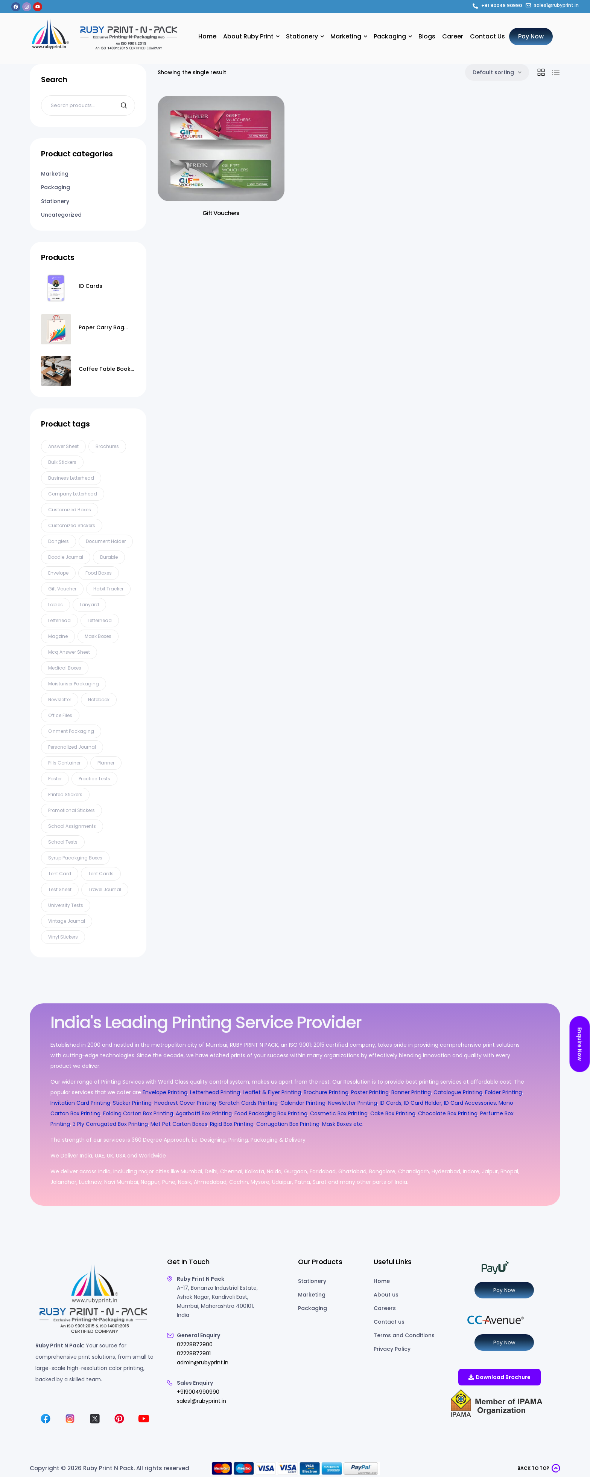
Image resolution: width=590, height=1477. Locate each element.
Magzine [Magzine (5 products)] (58, 636)
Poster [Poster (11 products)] (55, 778)
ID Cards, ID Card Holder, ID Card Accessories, (438, 1103)
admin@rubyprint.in (202, 1362)
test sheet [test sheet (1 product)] (59, 889)
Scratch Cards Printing (248, 1103)
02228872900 (195, 1344)
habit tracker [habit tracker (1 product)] (108, 589)
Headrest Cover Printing (185, 1103)
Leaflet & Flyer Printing (272, 1092)
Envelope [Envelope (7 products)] (58, 573)
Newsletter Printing (352, 1103)
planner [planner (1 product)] (105, 763)
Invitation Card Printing (80, 1103)
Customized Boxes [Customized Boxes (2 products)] (69, 509)
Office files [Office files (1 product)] (60, 715)
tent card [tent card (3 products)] (59, 873)
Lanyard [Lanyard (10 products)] (89, 604)
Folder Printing (503, 1092)
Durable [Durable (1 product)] (109, 557)
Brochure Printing (326, 1092)
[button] (538, 1468)
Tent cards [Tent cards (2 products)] (101, 873)
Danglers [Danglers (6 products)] (58, 541)
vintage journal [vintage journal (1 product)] (66, 921)
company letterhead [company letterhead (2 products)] (72, 494)
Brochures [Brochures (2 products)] (107, 446)
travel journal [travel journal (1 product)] (104, 889)
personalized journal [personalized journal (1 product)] (72, 747)
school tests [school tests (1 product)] (63, 842)
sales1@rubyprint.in (201, 1401)
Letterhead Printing (215, 1092)
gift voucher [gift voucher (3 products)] (62, 589)
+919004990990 (198, 1392)
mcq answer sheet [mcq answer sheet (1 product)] (69, 652)
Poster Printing (370, 1092)
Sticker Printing (132, 1103)
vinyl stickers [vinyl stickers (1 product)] (63, 937)
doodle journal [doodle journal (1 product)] (65, 557)
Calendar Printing (302, 1103)
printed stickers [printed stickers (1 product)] (65, 794)
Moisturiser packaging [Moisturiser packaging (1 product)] (73, 683)
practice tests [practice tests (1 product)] (94, 778)
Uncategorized (61, 215)
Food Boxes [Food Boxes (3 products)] (98, 573)
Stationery (55, 201)
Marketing (54, 173)
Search (124, 105)
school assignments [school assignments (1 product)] (72, 826)
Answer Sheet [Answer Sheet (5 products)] (63, 446)
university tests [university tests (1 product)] (65, 905)
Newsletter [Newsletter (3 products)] (59, 699)
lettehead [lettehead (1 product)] (59, 620)
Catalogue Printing (457, 1092)
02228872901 (194, 1353)
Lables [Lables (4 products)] (55, 604)
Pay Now (504, 1290)
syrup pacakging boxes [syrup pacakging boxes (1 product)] (75, 858)
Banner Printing (411, 1092)
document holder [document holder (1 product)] (106, 541)
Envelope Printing (164, 1092)
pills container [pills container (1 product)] (64, 763)
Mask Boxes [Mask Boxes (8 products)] (98, 636)
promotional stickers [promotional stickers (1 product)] (71, 810)
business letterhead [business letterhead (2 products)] (71, 478)
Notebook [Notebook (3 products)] (98, 699)
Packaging (55, 187)
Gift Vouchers (220, 213)
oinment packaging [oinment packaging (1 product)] (71, 731)
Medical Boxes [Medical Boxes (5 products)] (64, 668)
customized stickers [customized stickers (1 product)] (71, 525)
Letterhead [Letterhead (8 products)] (100, 620)
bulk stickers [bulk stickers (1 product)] (62, 462)
